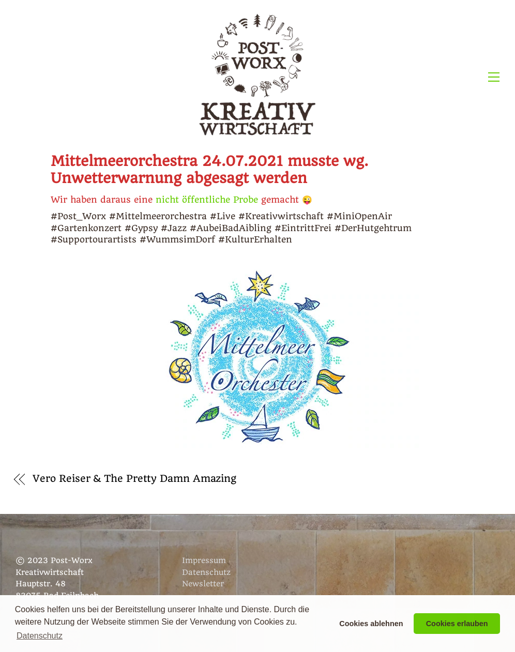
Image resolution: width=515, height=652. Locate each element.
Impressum (204, 560)
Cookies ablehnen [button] (371, 623)
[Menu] (494, 76)
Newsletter (203, 583)
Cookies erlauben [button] (457, 623)
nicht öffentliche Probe (207, 199)
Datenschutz (206, 572)
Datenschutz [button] (40, 635)
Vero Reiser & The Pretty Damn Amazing (134, 478)
